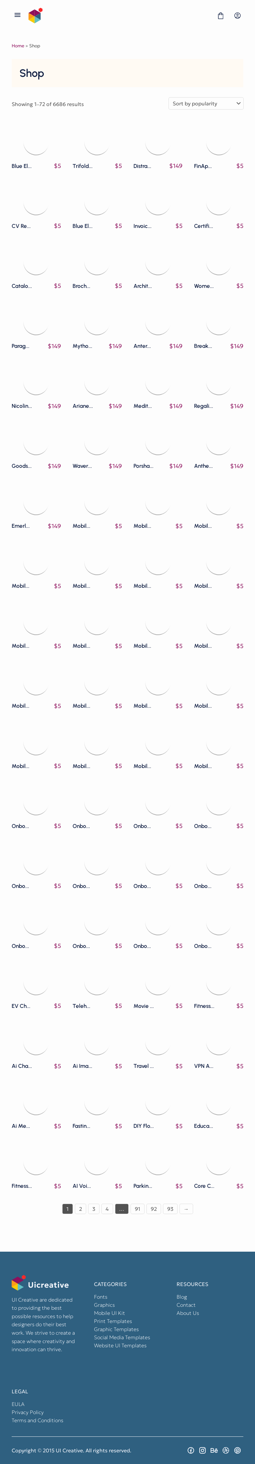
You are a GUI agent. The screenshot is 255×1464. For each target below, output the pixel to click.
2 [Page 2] (80, 1209)
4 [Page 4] (107, 1209)
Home (18, 46)
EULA (18, 1404)
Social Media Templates (122, 1337)
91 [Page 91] (137, 1209)
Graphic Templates (116, 1329)
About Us (188, 1313)
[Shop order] (206, 103)
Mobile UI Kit (109, 1313)
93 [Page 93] (170, 1209)
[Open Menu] (17, 15)
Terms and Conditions (37, 1420)
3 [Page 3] (93, 1209)
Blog (182, 1296)
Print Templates (113, 1321)
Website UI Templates (120, 1345)
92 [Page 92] (154, 1209)
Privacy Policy (28, 1412)
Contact (186, 1305)
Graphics (104, 1305)
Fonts (100, 1296)
